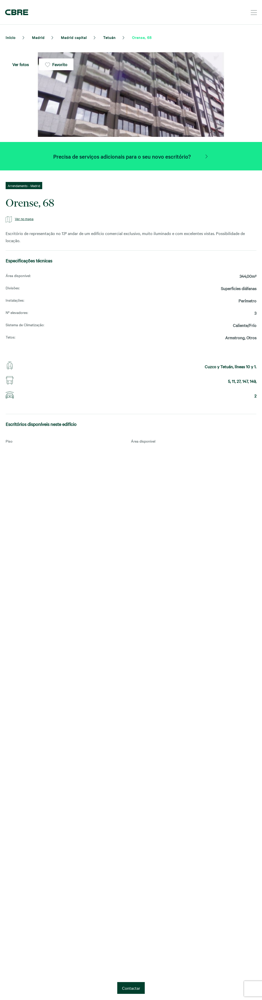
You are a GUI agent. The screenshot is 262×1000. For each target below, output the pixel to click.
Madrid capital (74, 37)
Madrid (38, 37)
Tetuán (109, 37)
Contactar (131, 988)
